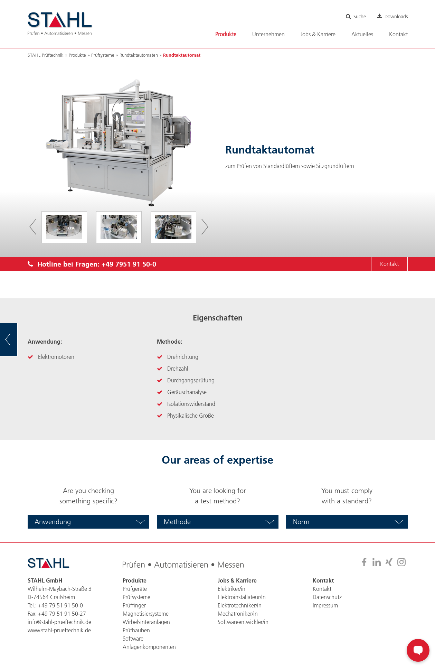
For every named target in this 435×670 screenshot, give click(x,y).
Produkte (77, 55)
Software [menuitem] (133, 638)
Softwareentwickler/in (243, 621)
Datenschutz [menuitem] (327, 597)
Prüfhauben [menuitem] (136, 630)
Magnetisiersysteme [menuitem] (146, 613)
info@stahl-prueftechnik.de (59, 621)
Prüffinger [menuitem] (134, 605)
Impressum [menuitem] (325, 605)
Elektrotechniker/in (240, 605)
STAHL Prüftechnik (46, 55)
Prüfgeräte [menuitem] (135, 588)
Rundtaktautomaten (139, 55)
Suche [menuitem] (359, 16)
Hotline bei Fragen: (92, 263)
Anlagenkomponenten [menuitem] (149, 646)
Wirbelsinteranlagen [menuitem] (146, 621)
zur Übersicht (17, 339)
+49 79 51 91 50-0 (60, 605)
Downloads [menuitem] (396, 16)
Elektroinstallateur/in (242, 597)
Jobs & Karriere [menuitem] (318, 34)
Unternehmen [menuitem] (268, 34)
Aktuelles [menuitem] (362, 34)
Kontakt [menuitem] (398, 34)
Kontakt (389, 263)
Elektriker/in (231, 588)
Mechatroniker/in (238, 613)
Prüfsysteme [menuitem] (136, 597)
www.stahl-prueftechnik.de (59, 630)
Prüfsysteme (102, 55)
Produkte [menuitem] (225, 34)
